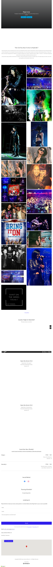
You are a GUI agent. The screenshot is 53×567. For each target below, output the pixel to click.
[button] (26, 312)
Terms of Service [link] (35, 526)
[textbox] (26, 507)
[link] (25, 481)
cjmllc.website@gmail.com (9, 529)
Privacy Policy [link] (29, 526)
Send (26, 523)
